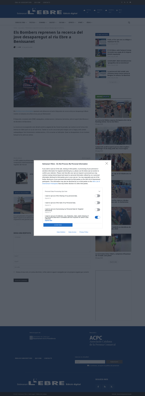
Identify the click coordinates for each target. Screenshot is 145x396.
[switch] (97, 195)
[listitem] (72, 191)
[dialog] (72, 198)
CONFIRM (58, 225)
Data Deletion (61, 232)
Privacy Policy (83, 232)
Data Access (72, 232)
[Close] (107, 164)
